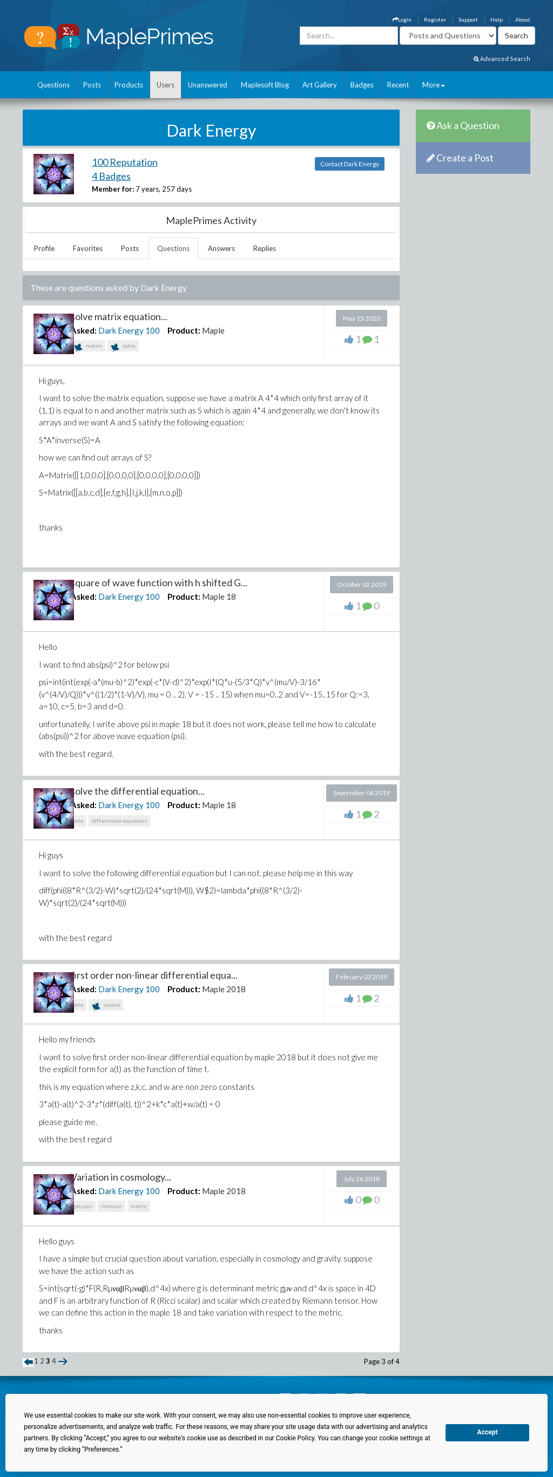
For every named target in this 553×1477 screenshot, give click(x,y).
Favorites (88, 248)
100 (152, 330)
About (522, 19)
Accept (487, 1432)
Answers (221, 248)
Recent (398, 84)
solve (123, 346)
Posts (92, 84)
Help (496, 19)
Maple (213, 330)
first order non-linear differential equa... (154, 975)
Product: (183, 330)
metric (139, 1206)
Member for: (113, 189)
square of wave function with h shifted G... (159, 582)
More (433, 84)
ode (78, 820)
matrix (88, 346)
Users (165, 84)
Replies (264, 248)
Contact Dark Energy (349, 164)
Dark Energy (121, 330)
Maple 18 (219, 596)
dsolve (106, 1006)
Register (435, 19)
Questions (53, 84)
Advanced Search (502, 58)
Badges (362, 84)
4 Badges (111, 176)
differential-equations (119, 820)
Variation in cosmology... (121, 1177)
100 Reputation (125, 162)
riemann (111, 1206)
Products (128, 84)
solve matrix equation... (119, 316)
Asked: (84, 330)
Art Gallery (319, 84)
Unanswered (207, 84)
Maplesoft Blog (265, 84)
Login (402, 19)
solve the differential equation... (138, 791)
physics (83, 1206)
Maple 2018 (224, 989)
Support (468, 19)
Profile (44, 248)
